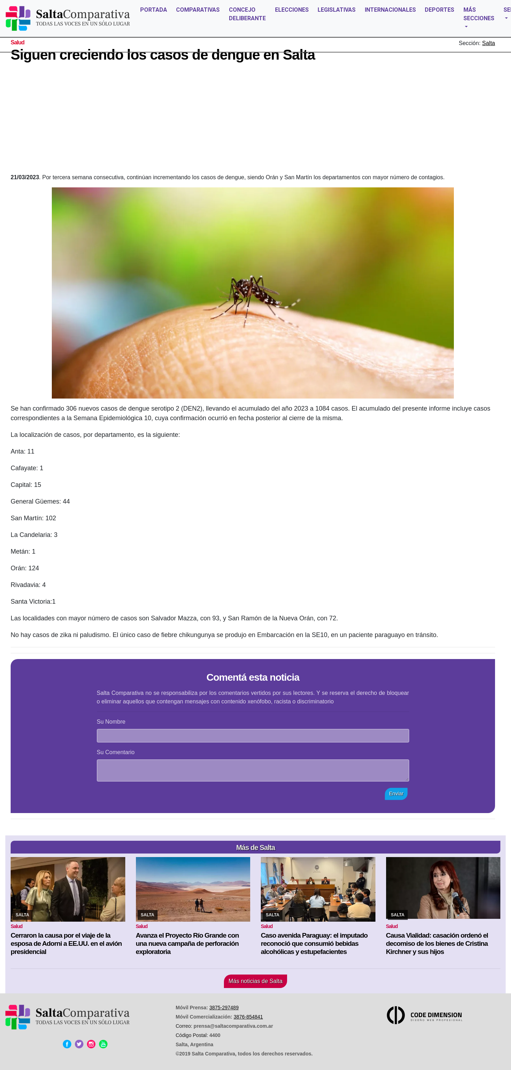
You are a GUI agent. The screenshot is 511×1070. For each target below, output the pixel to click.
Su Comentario (116, 752)
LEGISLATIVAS (337, 9)
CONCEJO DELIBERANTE (247, 14)
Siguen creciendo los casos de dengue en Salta (163, 54)
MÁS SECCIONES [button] (478, 14)
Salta (488, 43)
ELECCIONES (292, 9)
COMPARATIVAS (198, 9)
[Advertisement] (253, 120)
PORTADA (153, 9)
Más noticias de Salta (255, 981)
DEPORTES (439, 9)
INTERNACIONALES (390, 9)
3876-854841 (248, 1017)
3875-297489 (224, 1007)
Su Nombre (111, 722)
